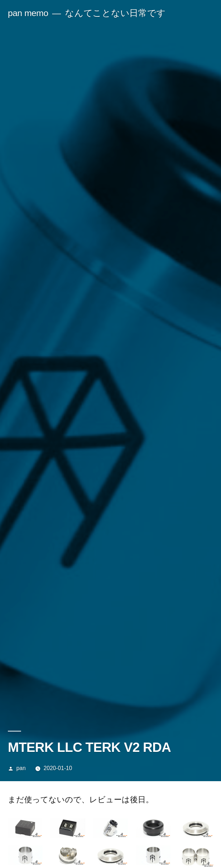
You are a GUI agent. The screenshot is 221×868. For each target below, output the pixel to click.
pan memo (28, 13)
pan (21, 768)
